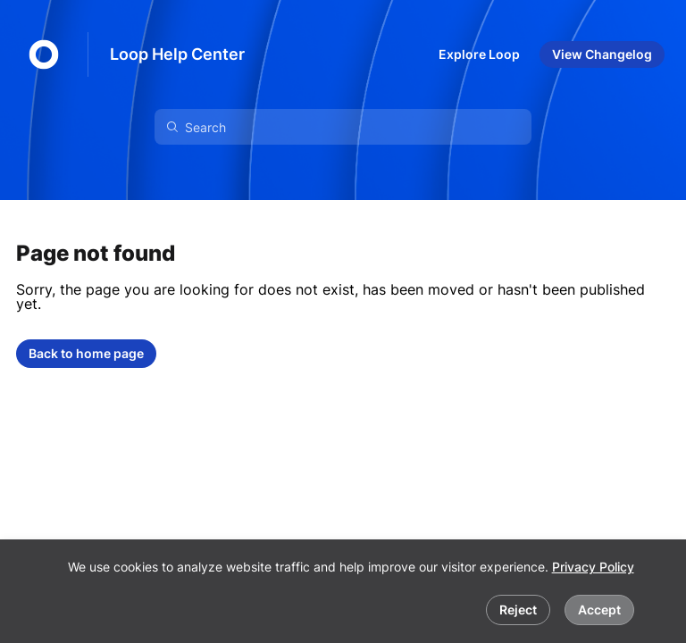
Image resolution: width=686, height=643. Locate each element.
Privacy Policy (593, 566)
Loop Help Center (177, 54)
